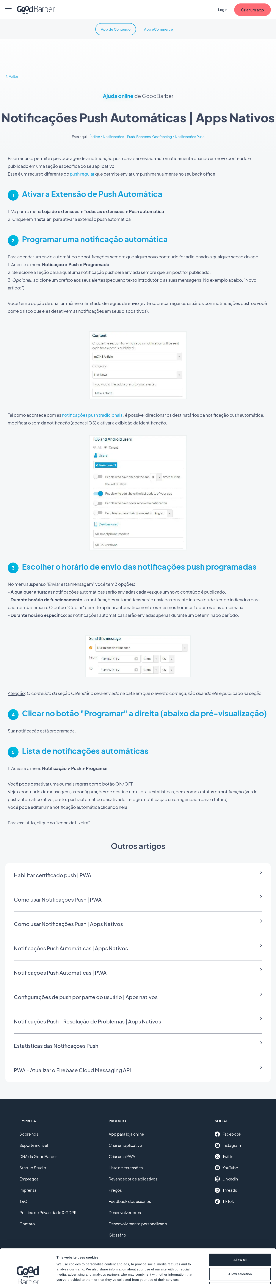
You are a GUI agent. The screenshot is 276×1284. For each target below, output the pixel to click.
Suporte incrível (33, 1145)
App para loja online (126, 1134)
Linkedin (226, 1179)
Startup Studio (32, 1167)
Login (222, 9)
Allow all (240, 1227)
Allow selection (240, 1241)
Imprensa (27, 1190)
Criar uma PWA (122, 1156)
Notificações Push (189, 136)
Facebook (228, 1134)
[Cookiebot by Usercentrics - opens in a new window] (28, 1275)
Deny (240, 1255)
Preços (115, 1190)
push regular (82, 173)
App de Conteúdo (115, 29)
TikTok (224, 1201)
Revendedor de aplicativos (133, 1178)
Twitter (225, 1156)
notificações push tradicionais (92, 415)
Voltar (11, 76)
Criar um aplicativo (125, 1145)
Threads (226, 1190)
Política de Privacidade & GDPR (48, 1212)
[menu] (8, 9)
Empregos (29, 1178)
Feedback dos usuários (130, 1201)
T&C (23, 1201)
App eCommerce (158, 29)
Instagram (228, 1145)
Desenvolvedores (125, 1212)
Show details (226, 1275)
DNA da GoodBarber (38, 1156)
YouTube (226, 1167)
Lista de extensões (126, 1167)
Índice (95, 136)
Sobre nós (28, 1134)
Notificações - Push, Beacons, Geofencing (137, 136)
